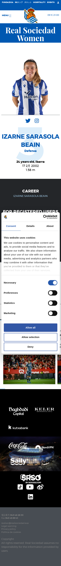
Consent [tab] (11, 226)
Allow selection (30, 337)
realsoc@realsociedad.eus (15, 523)
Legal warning (8, 526)
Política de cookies (11, 532)
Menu (6, 15)
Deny (30, 346)
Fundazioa (7, 2)
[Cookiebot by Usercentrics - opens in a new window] (43, 217)
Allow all (30, 327)
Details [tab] (31, 226)
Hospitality (39, 2)
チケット (28, 2)
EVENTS (50, 2)
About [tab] (50, 226)
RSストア (19, 2)
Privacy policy (8, 529)
